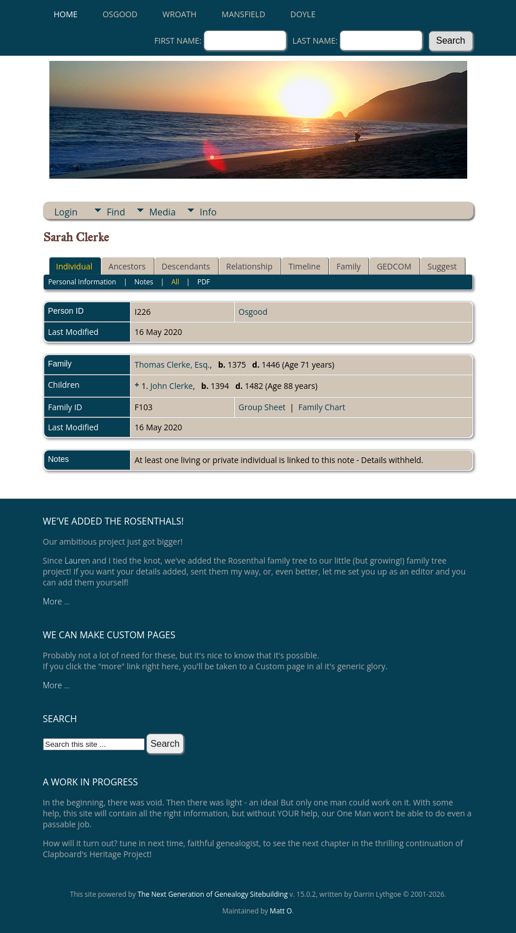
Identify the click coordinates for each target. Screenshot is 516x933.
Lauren (77, 560)
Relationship (249, 266)
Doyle (303, 14)
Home (66, 14)
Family (348, 266)
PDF (203, 282)
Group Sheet (262, 407)
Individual (74, 266)
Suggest (442, 266)
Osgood (120, 14)
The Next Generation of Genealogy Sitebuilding (213, 894)
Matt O (281, 911)
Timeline (305, 266)
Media (162, 212)
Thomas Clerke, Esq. (172, 364)
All (175, 282)
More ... (56, 601)
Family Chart (322, 407)
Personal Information (82, 282)
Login (66, 212)
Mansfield (243, 14)
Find (116, 212)
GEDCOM (394, 266)
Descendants (186, 266)
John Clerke (171, 385)
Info (208, 212)
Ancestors (126, 266)
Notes (143, 282)
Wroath (179, 14)
